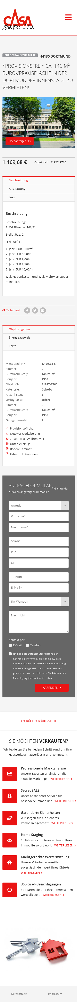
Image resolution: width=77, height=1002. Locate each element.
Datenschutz (19, 994)
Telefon (35, 645)
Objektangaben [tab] (19, 329)
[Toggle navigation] (68, 16)
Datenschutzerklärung (41, 653)
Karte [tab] (12, 346)
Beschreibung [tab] (18, 180)
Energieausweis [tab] (19, 337)
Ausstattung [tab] (17, 189)
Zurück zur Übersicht (38, 721)
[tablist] (38, 189)
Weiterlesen (60, 779)
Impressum (55, 994)
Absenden (50, 688)
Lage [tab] (12, 197)
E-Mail (17, 645)
